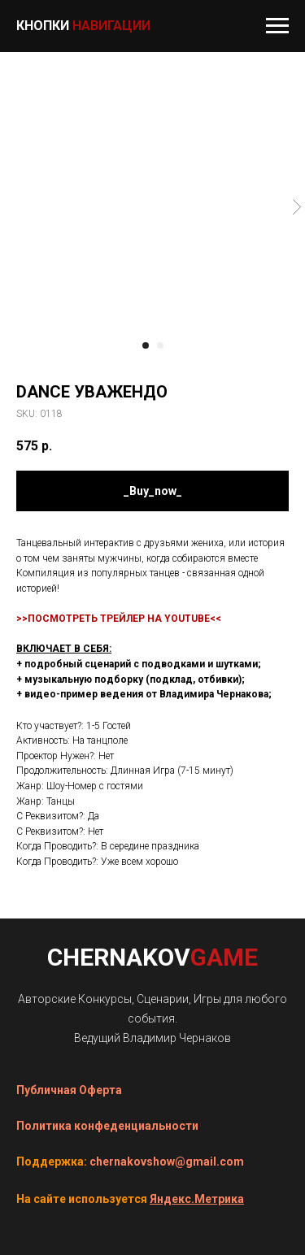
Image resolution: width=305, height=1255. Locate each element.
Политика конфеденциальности (107, 1125)
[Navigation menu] (277, 26)
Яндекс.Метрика (197, 1198)
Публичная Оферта (69, 1089)
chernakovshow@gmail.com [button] (166, 1161)
